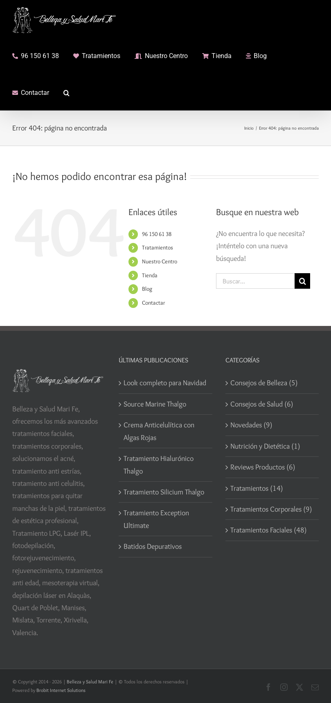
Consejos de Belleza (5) (264, 382)
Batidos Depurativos (153, 546)
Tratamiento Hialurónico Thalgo (159, 464)
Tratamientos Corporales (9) (271, 509)
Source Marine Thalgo (155, 404)
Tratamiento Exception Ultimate (156, 519)
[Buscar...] (255, 281)
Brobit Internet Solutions (61, 690)
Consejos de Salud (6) (261, 404)
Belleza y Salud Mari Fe (90, 681)
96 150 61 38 (156, 234)
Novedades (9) (251, 424)
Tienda (150, 275)
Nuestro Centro (159, 261)
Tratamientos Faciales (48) (268, 530)
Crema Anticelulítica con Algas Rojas (159, 431)
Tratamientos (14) (256, 488)
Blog (147, 288)
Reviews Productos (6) (262, 467)
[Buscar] (302, 281)
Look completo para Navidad (165, 382)
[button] (66, 92)
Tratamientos (157, 247)
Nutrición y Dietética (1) (265, 446)
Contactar (153, 302)
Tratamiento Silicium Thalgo (164, 491)
